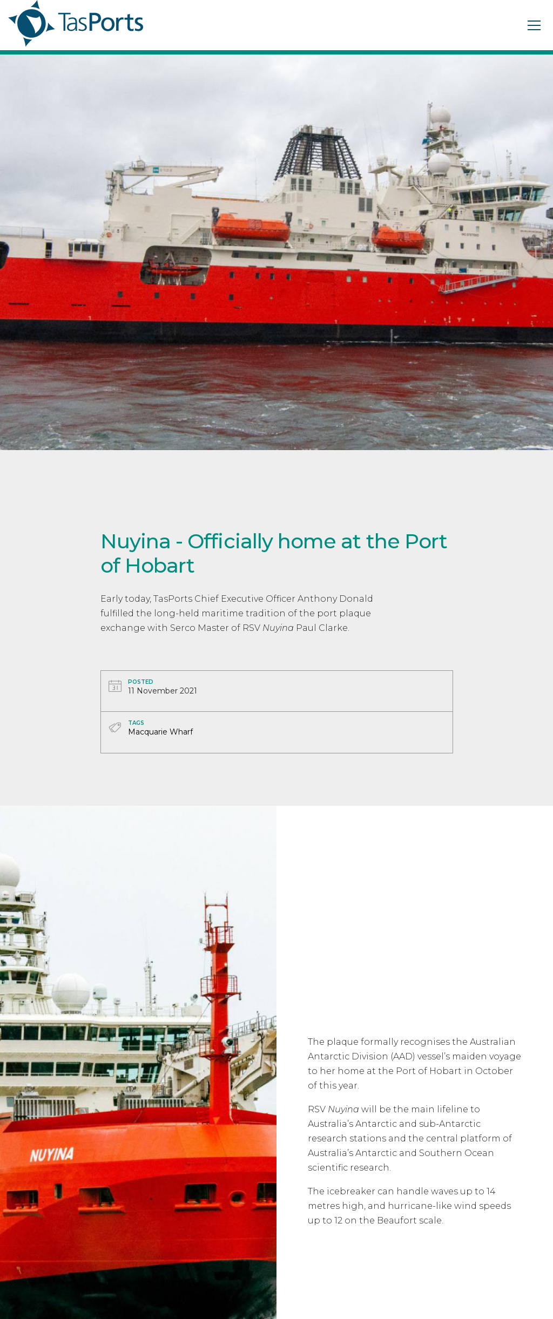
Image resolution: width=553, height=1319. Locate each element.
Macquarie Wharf (160, 732)
